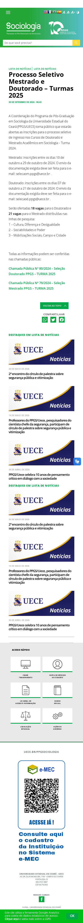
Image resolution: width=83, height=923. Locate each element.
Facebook (42, 899)
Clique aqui (12, 919)
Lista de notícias (45, 68)
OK (72, 916)
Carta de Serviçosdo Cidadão (57, 667)
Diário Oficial (57, 693)
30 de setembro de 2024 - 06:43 (25, 102)
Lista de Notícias (20, 68)
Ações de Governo (57, 719)
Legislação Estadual (26, 719)
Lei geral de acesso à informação (26, 693)
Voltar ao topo (52, 305)
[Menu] (8, 12)
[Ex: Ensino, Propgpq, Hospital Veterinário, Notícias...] (37, 43)
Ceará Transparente (26, 667)
